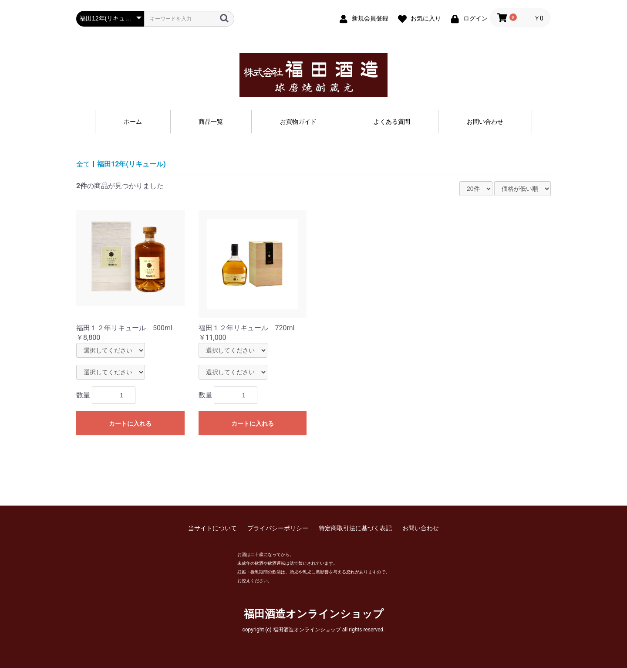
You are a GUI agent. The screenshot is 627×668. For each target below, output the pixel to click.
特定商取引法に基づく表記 (355, 528)
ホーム (133, 121)
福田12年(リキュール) (131, 164)
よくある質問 (392, 121)
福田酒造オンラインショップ (314, 614)
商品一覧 (211, 121)
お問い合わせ (485, 121)
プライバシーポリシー (277, 528)
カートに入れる (130, 423)
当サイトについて (212, 528)
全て (83, 164)
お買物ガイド (298, 121)
